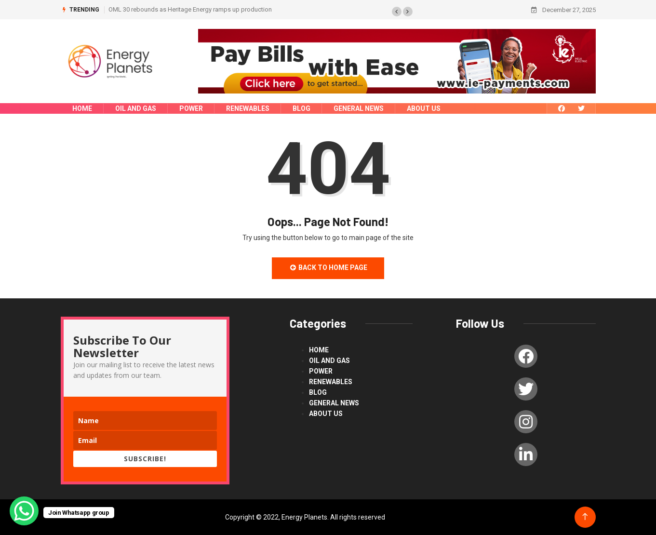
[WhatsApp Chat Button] (24, 510)
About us (424, 108)
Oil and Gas (135, 108)
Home (82, 108)
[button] (397, 11)
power (191, 108)
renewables (247, 108)
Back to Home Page (328, 267)
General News (359, 108)
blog (301, 108)
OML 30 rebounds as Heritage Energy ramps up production (190, 9)
